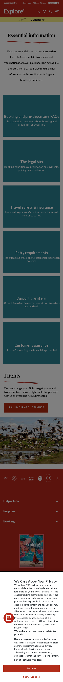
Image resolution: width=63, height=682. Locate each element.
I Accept (31, 668)
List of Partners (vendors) (28, 659)
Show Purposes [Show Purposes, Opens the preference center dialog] (31, 676)
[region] (31, 626)
